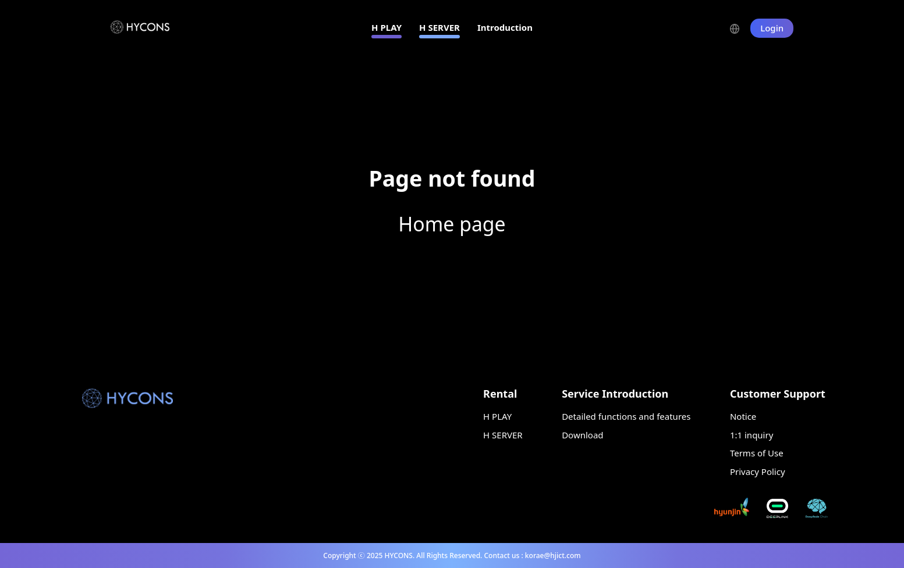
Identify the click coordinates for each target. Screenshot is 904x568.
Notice (743, 416)
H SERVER (439, 27)
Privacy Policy (757, 471)
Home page (451, 223)
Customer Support (777, 394)
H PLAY (386, 27)
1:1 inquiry (751, 435)
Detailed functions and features (626, 416)
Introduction (505, 27)
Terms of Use (757, 453)
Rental (500, 394)
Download (582, 435)
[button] (740, 28)
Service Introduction (615, 394)
